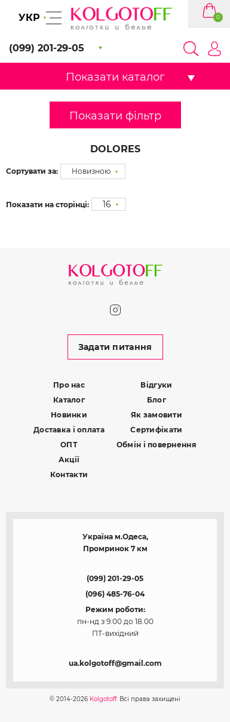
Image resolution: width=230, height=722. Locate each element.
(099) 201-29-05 (115, 578)
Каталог (69, 399)
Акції (69, 459)
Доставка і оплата (69, 429)
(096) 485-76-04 (115, 593)
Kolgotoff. (104, 699)
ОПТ (69, 444)
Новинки (69, 414)
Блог (156, 399)
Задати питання (115, 347)
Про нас (69, 384)
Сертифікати (156, 429)
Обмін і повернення (156, 444)
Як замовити (156, 414)
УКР (29, 17)
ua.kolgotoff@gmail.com (115, 663)
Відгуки (156, 384)
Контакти (69, 474)
